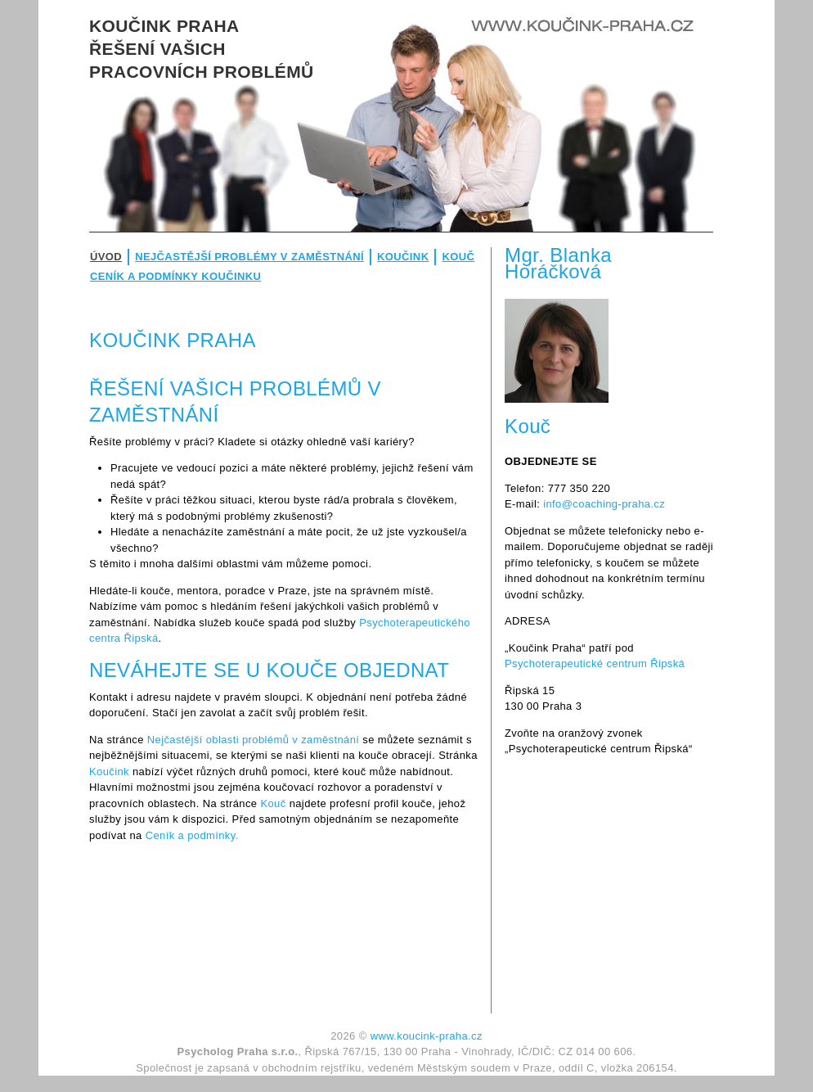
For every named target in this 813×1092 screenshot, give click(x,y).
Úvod (106, 256)
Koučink (403, 256)
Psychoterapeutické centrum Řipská (595, 663)
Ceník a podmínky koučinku (175, 276)
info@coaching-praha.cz (604, 504)
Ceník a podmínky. (192, 835)
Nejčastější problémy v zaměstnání (249, 256)
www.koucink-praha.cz (427, 1036)
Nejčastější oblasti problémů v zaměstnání (253, 739)
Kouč (458, 256)
